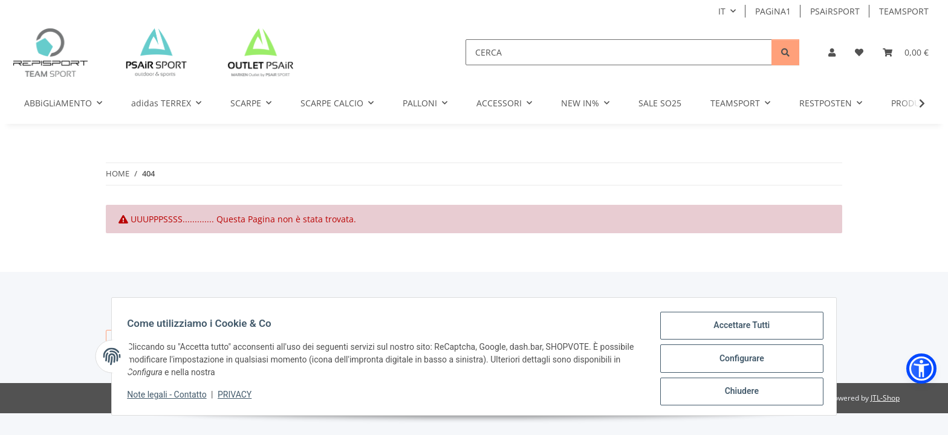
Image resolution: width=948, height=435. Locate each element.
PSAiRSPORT (835, 11)
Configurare (737, 361)
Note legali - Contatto (170, 397)
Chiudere (738, 392)
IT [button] (722, 11)
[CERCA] (619, 52)
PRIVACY (239, 397)
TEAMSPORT (904, 11)
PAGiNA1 (773, 11)
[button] (832, 52)
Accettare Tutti (738, 329)
